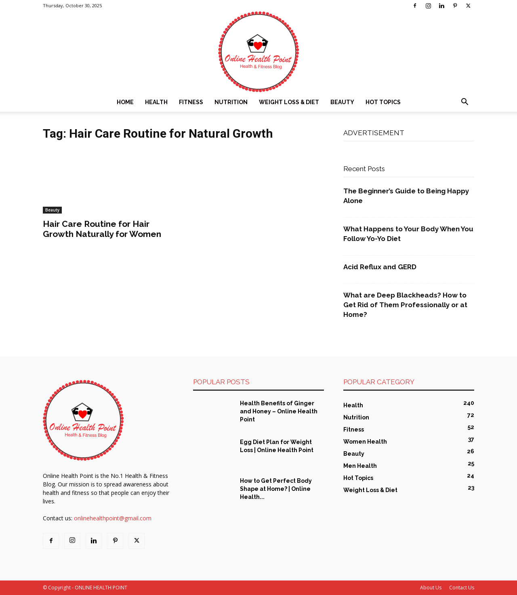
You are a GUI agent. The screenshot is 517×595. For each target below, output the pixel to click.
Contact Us (461, 587)
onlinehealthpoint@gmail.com (112, 518)
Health (156, 102)
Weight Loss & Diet (289, 102)
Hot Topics (383, 102)
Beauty (342, 102)
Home (125, 102)
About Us (430, 587)
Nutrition (231, 102)
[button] (464, 103)
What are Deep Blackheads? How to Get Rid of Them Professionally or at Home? (405, 304)
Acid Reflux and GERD (379, 267)
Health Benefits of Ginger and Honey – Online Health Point (278, 411)
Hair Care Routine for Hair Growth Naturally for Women (102, 229)
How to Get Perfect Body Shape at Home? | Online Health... (276, 489)
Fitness (191, 102)
